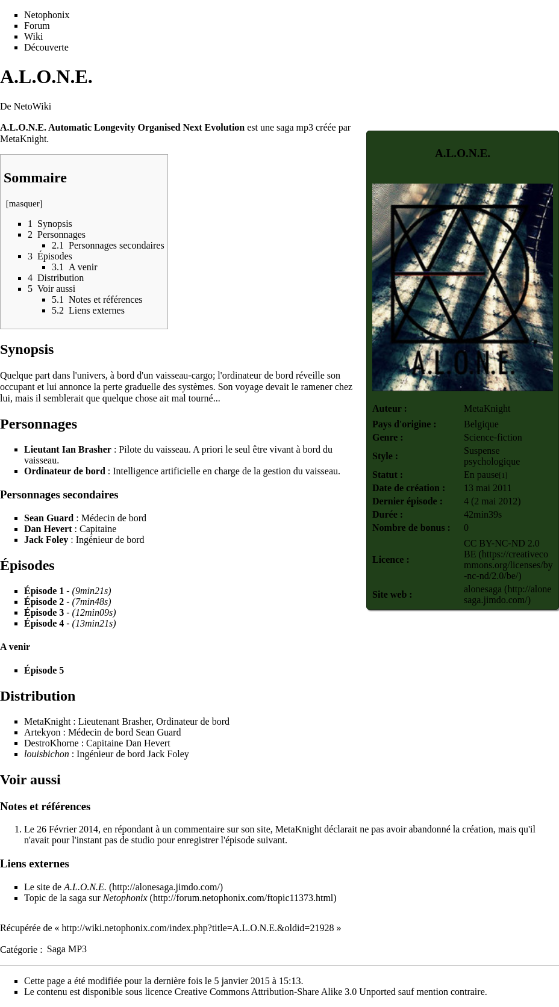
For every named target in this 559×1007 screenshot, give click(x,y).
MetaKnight (487, 408)
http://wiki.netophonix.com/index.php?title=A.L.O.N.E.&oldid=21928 (198, 928)
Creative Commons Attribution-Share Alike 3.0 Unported (285, 992)
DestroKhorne (51, 743)
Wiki (33, 36)
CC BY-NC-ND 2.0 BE (502, 548)
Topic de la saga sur (86, 898)
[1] (503, 475)
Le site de (65, 887)
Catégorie (18, 949)
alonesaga (483, 589)
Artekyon (42, 732)
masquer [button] (24, 203)
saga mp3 (294, 127)
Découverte (46, 47)
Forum (37, 25)
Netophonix (47, 15)
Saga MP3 (67, 949)
